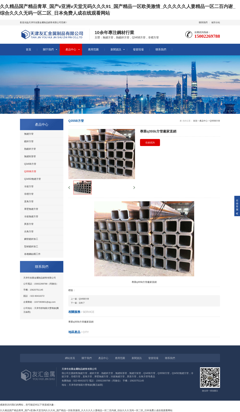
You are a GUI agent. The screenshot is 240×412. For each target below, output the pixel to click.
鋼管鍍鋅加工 (31, 239)
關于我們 (48, 49)
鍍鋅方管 (29, 141)
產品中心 (71, 49)
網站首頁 (70, 358)
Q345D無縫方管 (32, 179)
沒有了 (82, 303)
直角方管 (29, 201)
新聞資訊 (115, 49)
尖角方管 (29, 231)
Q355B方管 (30, 171)
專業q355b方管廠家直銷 (81, 321)
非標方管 (29, 194)
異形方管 (29, 224)
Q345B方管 (30, 164)
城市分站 (215, 22)
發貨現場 (138, 49)
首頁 (28, 49)
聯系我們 (203, 22)
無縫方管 (29, 133)
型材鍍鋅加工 (31, 246)
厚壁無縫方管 (31, 209)
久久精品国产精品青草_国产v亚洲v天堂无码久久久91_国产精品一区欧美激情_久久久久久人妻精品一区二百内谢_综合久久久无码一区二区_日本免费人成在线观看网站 (86, 410)
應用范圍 (93, 49)
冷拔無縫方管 (31, 216)
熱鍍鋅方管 (30, 149)
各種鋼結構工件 (32, 254)
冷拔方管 (29, 186)
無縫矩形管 (30, 156)
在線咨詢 (150, 142)
